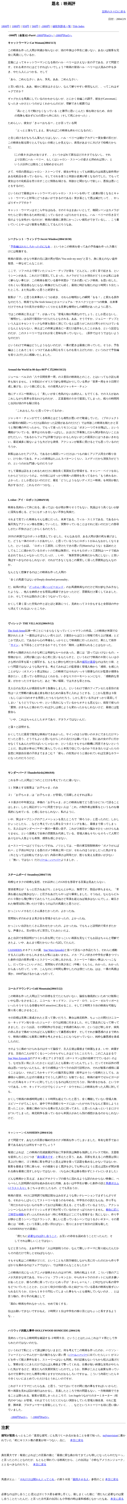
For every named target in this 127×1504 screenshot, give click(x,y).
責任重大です (45, 1156)
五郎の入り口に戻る (114, 11)
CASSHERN (15, 950)
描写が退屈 (88, 661)
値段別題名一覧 (61, 26)
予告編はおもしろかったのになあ (30, 246)
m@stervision (110, 1435)
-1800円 (45, 26)
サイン (15, 645)
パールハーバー (78, 1354)
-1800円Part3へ (44, 35)
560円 (35, 26)
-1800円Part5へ (63, 35)
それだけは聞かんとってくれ (37, 1479)
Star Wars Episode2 (54, 950)
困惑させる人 (81, 1479)
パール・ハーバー (50, 859)
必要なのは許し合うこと (42, 1236)
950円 (25, 26)
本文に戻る (76, 1440)
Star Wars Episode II (19, 1058)
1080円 (16, 26)
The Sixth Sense (16, 630)
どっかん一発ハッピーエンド (46, 587)
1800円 (5, 26)
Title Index (79, 26)
